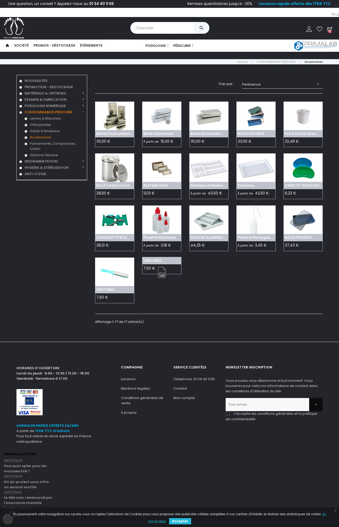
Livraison (128, 378)
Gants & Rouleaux (45, 130)
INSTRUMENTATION (41, 160)
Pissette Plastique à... (159, 237)
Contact (180, 387)
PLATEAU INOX (155, 185)
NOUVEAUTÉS (36, 80)
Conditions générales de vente (142, 400)
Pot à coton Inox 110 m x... (114, 186)
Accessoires (40, 136)
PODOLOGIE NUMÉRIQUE (45, 105)
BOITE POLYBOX (251, 133)
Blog (335, 14)
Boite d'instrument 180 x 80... (113, 134)
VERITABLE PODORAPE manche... (105, 290)
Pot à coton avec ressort (300, 134)
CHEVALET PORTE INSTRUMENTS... (111, 237)
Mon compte (184, 397)
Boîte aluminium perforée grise (205, 134)
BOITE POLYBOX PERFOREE (298, 237)
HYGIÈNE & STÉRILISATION (47, 167)
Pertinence (282, 83)
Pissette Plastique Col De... (254, 237)
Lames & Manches (45, 117)
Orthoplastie (40, 124)
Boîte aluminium (158, 133)
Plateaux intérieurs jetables (208, 186)
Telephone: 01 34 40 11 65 (194, 378)
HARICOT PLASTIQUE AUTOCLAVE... (303, 186)
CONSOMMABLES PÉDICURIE (49, 111)
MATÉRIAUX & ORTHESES (45, 92)
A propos (129, 412)
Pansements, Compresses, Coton (53, 146)
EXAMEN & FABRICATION (45, 99)
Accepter (180, 521)
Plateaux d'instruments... (252, 186)
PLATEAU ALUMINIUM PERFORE (208, 237)
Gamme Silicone (44, 154)
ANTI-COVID (35, 173)
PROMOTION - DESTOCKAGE (49, 86)
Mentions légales (135, 387)
